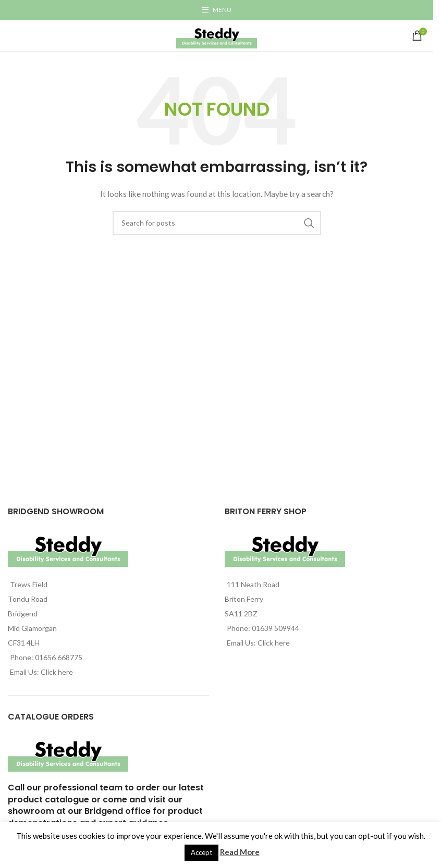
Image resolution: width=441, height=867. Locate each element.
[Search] (217, 223)
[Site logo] (217, 34)
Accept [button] (201, 852)
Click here (57, 671)
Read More (240, 852)
